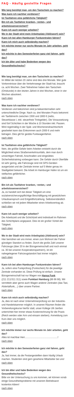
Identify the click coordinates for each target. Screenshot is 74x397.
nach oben (7, 98)
